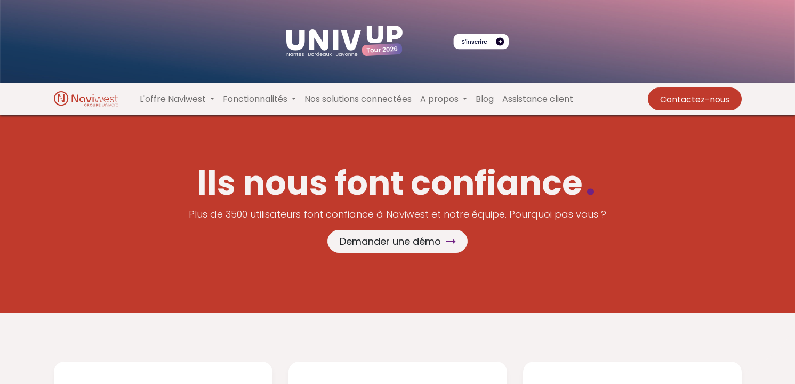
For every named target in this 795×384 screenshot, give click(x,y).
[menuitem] (358, 99)
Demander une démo (398, 241)
